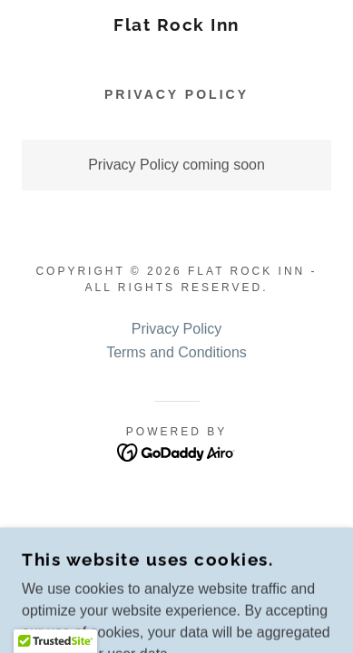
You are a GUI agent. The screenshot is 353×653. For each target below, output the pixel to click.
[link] (177, 25)
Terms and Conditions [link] (176, 352)
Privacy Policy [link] (177, 328)
